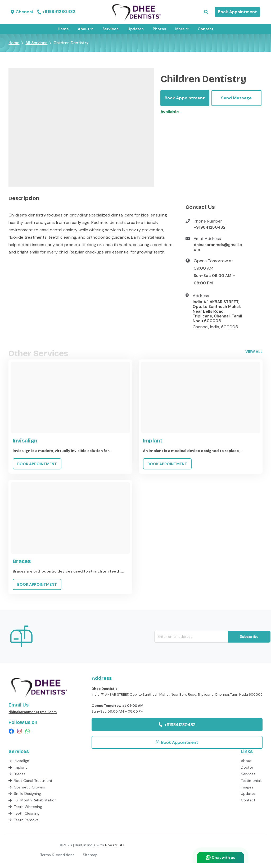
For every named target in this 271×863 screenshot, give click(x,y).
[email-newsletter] (191, 637)
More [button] (182, 28)
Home (63, 28)
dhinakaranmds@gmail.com (218, 247)
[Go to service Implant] (201, 416)
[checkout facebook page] (11, 731)
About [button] (85, 28)
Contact (206, 28)
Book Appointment (185, 98)
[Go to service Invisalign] (70, 416)
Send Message (236, 98)
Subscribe (249, 636)
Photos (159, 28)
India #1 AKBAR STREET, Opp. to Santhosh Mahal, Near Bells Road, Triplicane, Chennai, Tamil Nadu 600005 (217, 311)
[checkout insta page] (19, 731)
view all (254, 351)
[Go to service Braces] (70, 537)
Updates (136, 28)
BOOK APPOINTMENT (37, 464)
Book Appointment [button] (237, 12)
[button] (206, 12)
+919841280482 (56, 12)
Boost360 (114, 845)
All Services (36, 42)
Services (110, 28)
